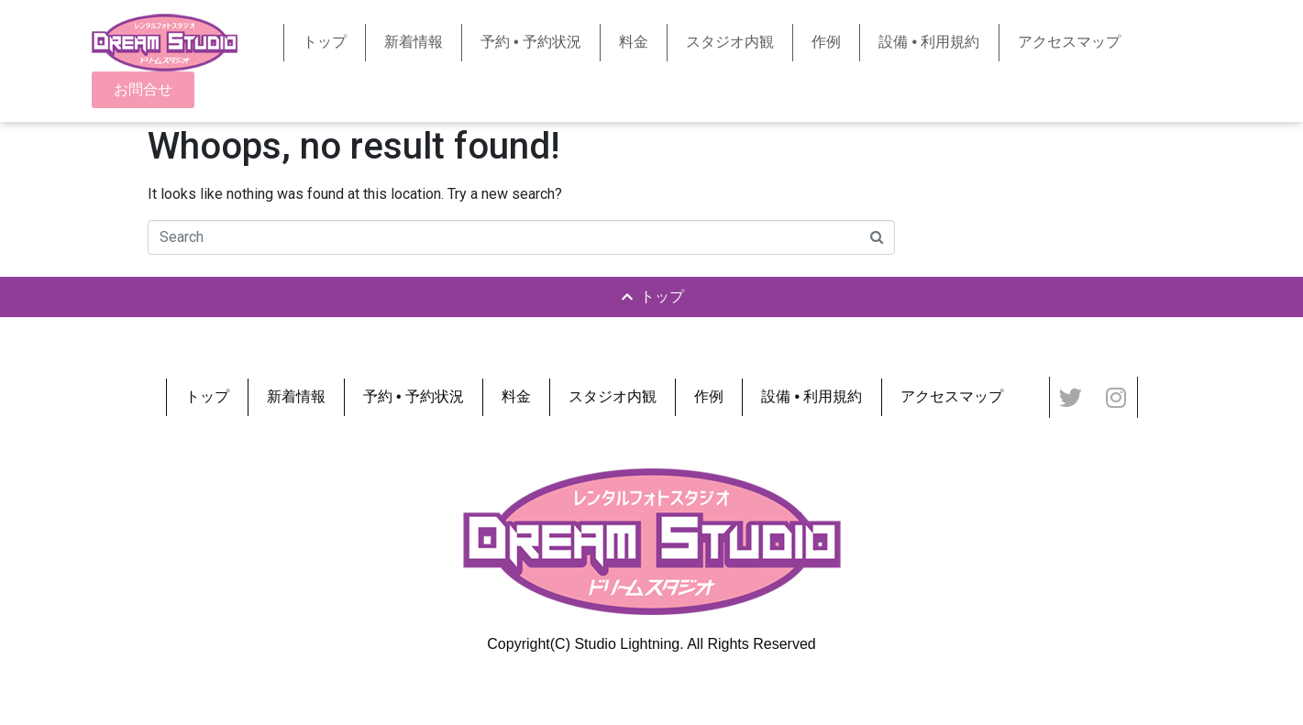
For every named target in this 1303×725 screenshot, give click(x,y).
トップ (325, 41)
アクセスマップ (1069, 41)
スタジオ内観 (730, 41)
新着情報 (413, 41)
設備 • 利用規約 (929, 41)
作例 (826, 41)
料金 (633, 41)
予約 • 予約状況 (531, 41)
